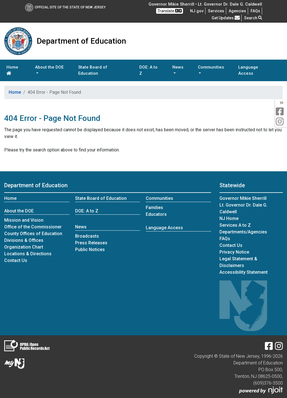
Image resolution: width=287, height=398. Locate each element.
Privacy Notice (234, 252)
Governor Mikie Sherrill (243, 198)
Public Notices (90, 249)
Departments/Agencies (243, 232)
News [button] (177, 67)
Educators (156, 214)
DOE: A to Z (148, 70)
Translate (170, 10)
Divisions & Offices (23, 240)
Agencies (237, 11)
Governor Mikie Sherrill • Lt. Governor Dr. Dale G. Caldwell (205, 4)
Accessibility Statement (243, 272)
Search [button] (253, 18)
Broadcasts (87, 236)
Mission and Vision (23, 220)
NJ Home (229, 218)
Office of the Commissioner (33, 227)
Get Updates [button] (226, 18)
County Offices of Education (33, 233)
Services (216, 11)
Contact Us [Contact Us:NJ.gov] (230, 245)
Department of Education (36, 185)
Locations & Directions (28, 253)
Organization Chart (23, 247)
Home (12, 70)
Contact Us (15, 260)
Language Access (248, 70)
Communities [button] (211, 67)
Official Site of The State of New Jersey (65, 7)
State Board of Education (92, 70)
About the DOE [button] (49, 67)
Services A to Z (235, 225)
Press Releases (91, 242)
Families (154, 207)
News (81, 227)
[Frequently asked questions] (255, 11)
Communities (159, 198)
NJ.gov (196, 11)
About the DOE (19, 211)
